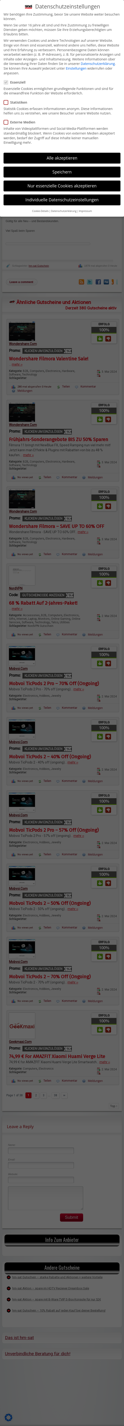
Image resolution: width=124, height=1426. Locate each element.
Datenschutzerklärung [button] (64, 211)
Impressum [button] (85, 211)
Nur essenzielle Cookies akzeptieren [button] (62, 186)
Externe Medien (21, 122)
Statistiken (17, 102)
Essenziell (17, 82)
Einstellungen (76, 68)
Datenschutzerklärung (98, 63)
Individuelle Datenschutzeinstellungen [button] (62, 200)
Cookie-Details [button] (40, 211)
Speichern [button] (62, 172)
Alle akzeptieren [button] (62, 158)
